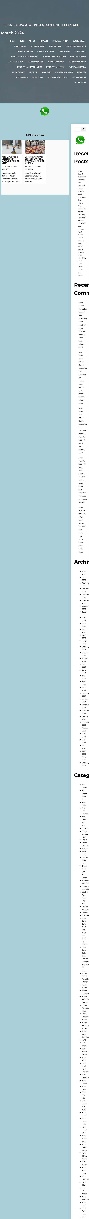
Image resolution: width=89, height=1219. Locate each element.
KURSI (84, 1065)
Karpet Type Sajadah (85, 1059)
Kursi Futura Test (84, 1164)
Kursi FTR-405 (84, 1120)
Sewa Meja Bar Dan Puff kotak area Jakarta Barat (82, 362)
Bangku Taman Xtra (85, 859)
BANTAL (85, 865)
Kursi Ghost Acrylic (84, 1172)
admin (6, 191)
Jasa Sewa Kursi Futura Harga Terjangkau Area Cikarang (82, 231)
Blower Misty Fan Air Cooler (84, 897)
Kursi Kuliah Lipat (84, 1196)
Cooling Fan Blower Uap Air (85, 923)
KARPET (85, 1007)
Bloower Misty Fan (85, 885)
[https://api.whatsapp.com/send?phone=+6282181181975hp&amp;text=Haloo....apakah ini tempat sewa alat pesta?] (83, 154)
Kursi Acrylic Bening (84, 1077)
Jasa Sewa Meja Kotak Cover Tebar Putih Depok (82, 292)
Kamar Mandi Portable (85, 1001)
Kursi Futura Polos (84, 1146)
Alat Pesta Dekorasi (85, 836)
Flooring (85, 937)
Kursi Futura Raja (84, 1155)
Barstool (85, 874)
